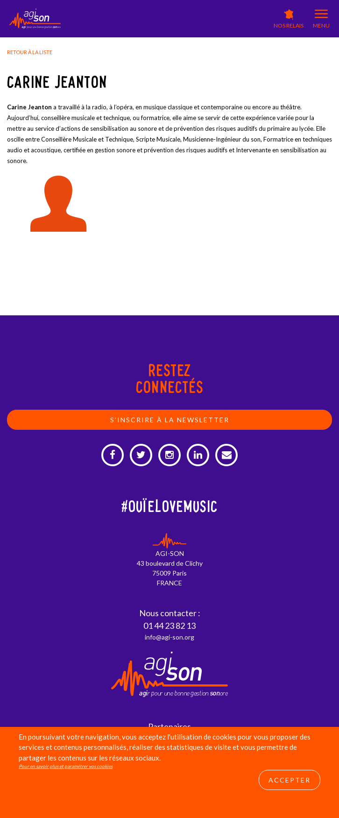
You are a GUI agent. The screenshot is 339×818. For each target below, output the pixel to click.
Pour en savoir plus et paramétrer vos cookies (66, 766)
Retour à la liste (29, 52)
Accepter (289, 780)
